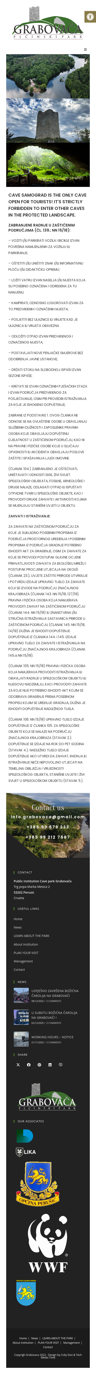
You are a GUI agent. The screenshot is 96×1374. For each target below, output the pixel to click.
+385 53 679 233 (48, 827)
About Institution (26, 944)
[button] (90, 17)
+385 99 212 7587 (48, 837)
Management (23, 961)
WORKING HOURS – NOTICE (52, 1037)
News (18, 927)
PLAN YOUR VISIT (26, 953)
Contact (19, 969)
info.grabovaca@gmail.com (48, 816)
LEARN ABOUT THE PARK (31, 936)
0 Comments (53, 1001)
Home (18, 919)
